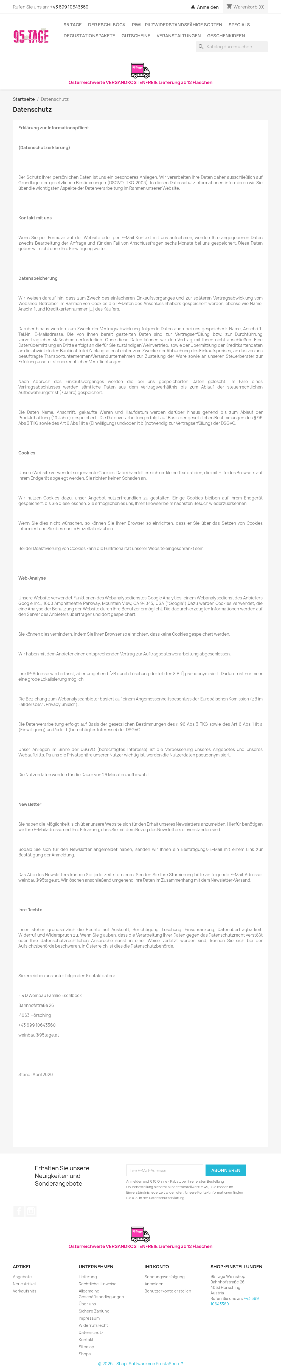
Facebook (18, 1211)
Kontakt (86, 1339)
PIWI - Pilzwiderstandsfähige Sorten (177, 25)
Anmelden (154, 1283)
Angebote (22, 1276)
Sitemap (86, 1346)
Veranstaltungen (179, 36)
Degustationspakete (89, 36)
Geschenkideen (226, 36)
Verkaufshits (24, 1291)
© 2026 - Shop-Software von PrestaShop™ (140, 1364)
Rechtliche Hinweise (98, 1283)
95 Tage (73, 25)
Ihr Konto (157, 1267)
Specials (239, 25)
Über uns (87, 1303)
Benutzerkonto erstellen (168, 1291)
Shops (85, 1353)
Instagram (31, 1211)
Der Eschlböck (107, 25)
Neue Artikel (24, 1283)
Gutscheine (136, 36)
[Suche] (232, 46)
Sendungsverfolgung (165, 1276)
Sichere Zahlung (94, 1311)
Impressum (89, 1318)
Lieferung (88, 1276)
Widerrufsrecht (93, 1325)
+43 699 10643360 (69, 7)
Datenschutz (91, 1332)
